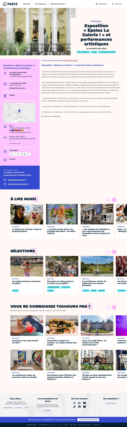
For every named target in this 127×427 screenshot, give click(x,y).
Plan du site (96, 424)
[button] (19, 111)
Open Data (73, 424)
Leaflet (19, 121)
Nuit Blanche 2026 (70, 60)
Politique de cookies (84, 424)
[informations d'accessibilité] (20, 154)
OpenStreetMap (28, 121)
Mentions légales (32, 424)
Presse (66, 424)
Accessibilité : (50, 424)
